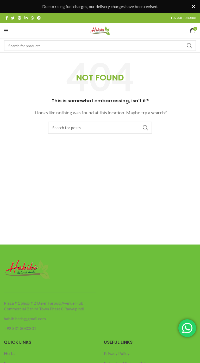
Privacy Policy (116, 353)
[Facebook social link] (6, 18)
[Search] (100, 45)
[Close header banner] (193, 6)
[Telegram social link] (38, 18)
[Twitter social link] (12, 18)
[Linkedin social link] (26, 18)
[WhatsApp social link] (32, 18)
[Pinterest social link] (19, 18)
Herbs (9, 353)
